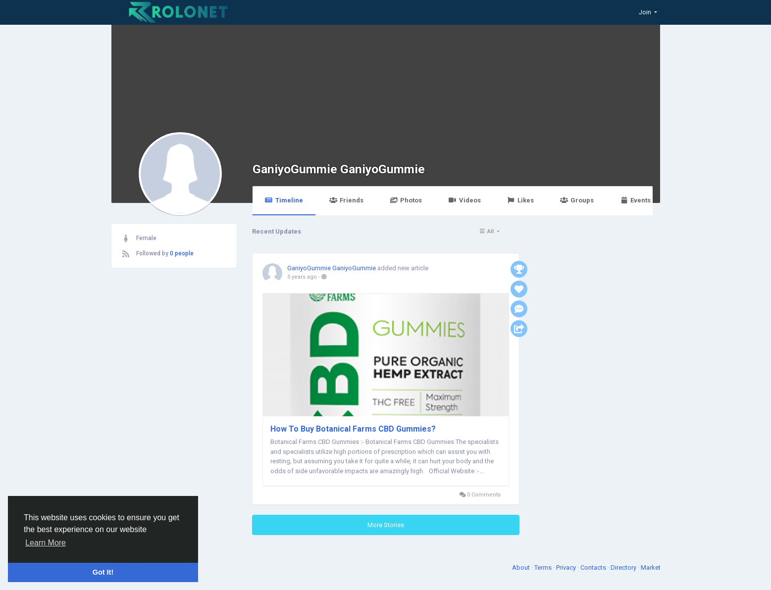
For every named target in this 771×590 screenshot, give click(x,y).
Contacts (594, 567)
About (521, 567)
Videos (464, 200)
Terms (543, 567)
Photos (406, 200)
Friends (346, 200)
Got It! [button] (103, 572)
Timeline (284, 200)
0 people (182, 253)
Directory (624, 567)
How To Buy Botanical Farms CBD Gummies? (353, 429)
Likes (520, 200)
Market (651, 567)
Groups (577, 200)
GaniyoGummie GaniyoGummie (339, 169)
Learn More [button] (45, 543)
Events (635, 200)
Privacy (566, 567)
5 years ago (302, 277)
